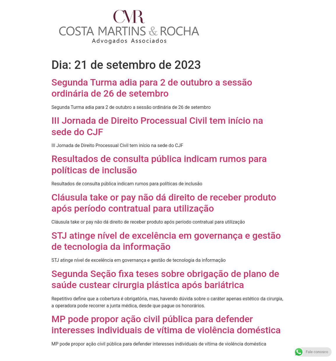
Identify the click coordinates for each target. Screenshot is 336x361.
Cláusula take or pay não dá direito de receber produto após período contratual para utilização (164, 203)
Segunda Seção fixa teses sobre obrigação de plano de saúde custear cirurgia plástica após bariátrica (165, 279)
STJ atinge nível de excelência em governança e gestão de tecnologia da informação (166, 241)
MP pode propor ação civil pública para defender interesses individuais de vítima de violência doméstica (166, 324)
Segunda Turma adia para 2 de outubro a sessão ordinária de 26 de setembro (152, 88)
